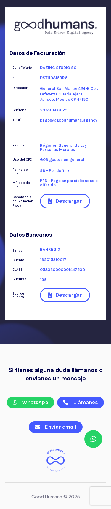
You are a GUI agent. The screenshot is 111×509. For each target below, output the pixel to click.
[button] (65, 201)
